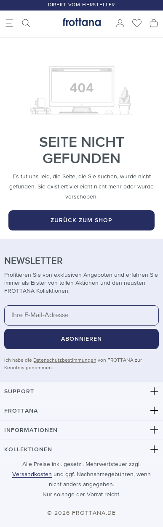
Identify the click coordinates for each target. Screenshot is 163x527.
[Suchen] (26, 23)
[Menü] (9, 23)
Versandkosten (32, 474)
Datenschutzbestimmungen (64, 360)
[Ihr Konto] (120, 23)
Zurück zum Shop (81, 220)
